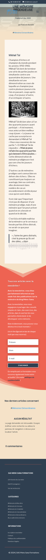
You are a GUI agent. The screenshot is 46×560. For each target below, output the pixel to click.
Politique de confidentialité (17, 538)
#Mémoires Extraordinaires (17, 515)
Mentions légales (13, 541)
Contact (10, 535)
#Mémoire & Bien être (15, 503)
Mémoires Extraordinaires (23, 32)
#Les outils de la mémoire (16, 518)
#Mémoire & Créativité (15, 509)
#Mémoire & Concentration (17, 512)
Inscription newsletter (15, 533)
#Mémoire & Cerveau (15, 506)
